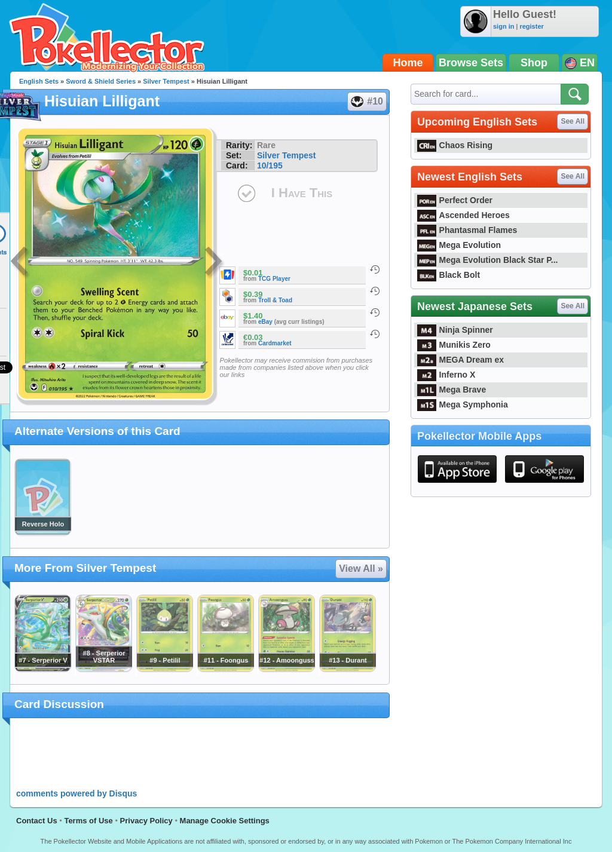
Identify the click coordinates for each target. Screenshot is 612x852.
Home (408, 63)
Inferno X (446, 374)
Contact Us (36, 820)
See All (573, 121)
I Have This (301, 192)
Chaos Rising (454, 145)
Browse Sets (471, 63)
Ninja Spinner (455, 330)
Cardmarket (275, 343)
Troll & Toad (275, 300)
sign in (503, 26)
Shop (534, 63)
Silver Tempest (166, 81)
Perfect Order (454, 200)
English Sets (39, 81)
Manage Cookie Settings (225, 820)
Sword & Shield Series (101, 81)
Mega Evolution (459, 245)
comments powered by (76, 793)
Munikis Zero (454, 345)
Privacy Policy (146, 820)
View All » (361, 568)
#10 (366, 101)
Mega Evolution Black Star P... (487, 260)
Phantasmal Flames (467, 230)
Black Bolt (448, 275)
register (531, 26)
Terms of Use (88, 820)
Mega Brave (451, 389)
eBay (265, 321)
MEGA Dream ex (460, 359)
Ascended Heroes (463, 215)
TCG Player (274, 278)
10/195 (270, 165)
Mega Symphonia (462, 404)
